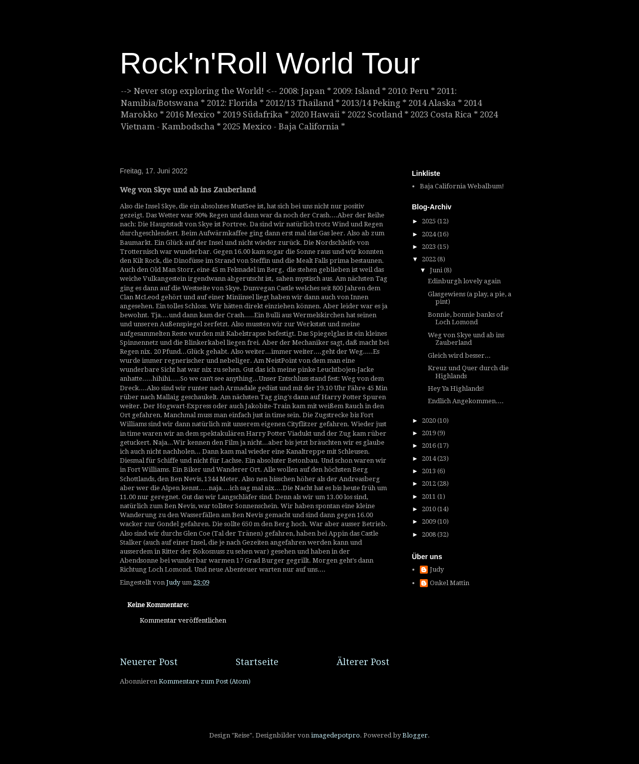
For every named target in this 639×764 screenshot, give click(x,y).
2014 (429, 458)
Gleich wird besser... (459, 355)
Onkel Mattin (449, 583)
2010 (429, 509)
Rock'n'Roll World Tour (270, 63)
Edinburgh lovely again (464, 281)
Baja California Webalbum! (462, 186)
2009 (429, 521)
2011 (429, 496)
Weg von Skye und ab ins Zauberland (466, 339)
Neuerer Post (149, 662)
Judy (437, 569)
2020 (429, 420)
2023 (429, 246)
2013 (429, 471)
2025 (429, 221)
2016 (429, 445)
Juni (437, 270)
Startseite (257, 662)
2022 (429, 259)
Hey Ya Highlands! (456, 388)
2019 (429, 433)
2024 (429, 234)
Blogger (415, 735)
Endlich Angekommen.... (466, 401)
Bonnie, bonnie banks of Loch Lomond (465, 318)
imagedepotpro (335, 735)
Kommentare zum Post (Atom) (205, 681)
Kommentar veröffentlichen (183, 620)
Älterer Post (362, 662)
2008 (429, 534)
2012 (429, 483)
